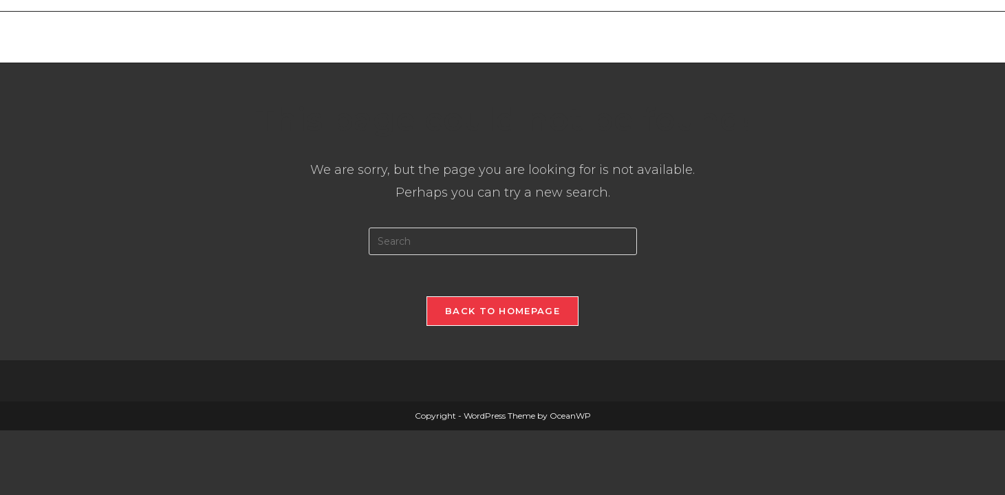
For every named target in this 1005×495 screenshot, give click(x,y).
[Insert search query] (503, 241)
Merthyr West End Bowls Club (212, 37)
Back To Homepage (502, 310)
